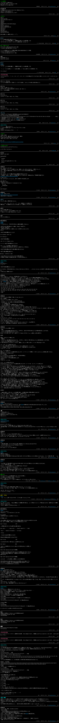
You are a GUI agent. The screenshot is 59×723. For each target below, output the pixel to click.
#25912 (2, 452)
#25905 (22, 404)
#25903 (2, 262)
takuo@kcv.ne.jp (54, 60)
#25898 (2, 193)
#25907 (4, 420)
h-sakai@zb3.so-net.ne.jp (53, 6)
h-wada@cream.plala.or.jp (53, 91)
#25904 (2, 403)
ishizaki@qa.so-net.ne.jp (53, 54)
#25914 (2, 484)
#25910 (2, 441)
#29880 (2, 222)
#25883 (2, 64)
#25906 (2, 420)
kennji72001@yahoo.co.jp (53, 131)
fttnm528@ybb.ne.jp (53, 122)
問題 (55, 43)
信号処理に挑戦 (54, 150)
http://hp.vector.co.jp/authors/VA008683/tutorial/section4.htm (12, 141)
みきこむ (55, 35)
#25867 (26, 713)
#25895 (4, 281)
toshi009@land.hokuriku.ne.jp (52, 705)
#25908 (7, 420)
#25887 (2, 223)
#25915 (2, 496)
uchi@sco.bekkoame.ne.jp (53, 197)
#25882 (17, 118)
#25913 (2, 460)
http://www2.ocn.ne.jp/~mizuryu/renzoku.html (9, 176)
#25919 (2, 569)
